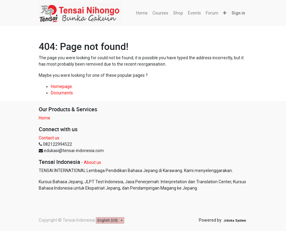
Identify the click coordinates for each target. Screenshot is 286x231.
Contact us (49, 137)
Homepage (61, 86)
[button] (225, 13)
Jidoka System (235, 221)
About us (92, 162)
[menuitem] (142, 13)
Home (44, 118)
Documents (62, 92)
